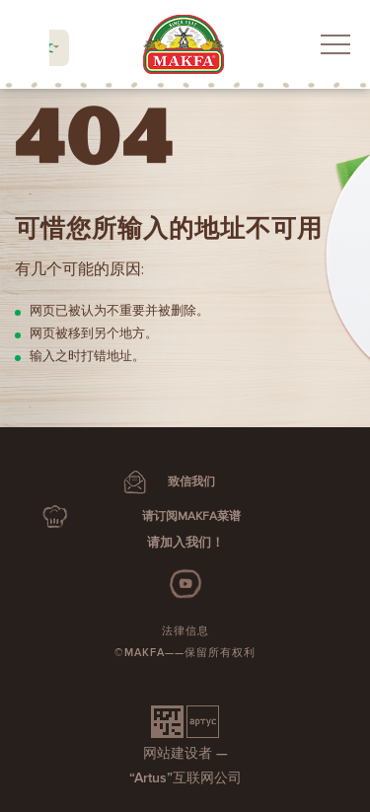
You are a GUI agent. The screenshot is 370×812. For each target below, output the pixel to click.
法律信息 (185, 631)
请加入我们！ (185, 543)
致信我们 (191, 482)
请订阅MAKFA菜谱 (191, 516)
